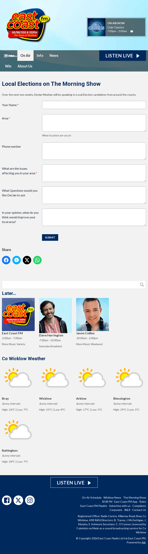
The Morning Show (134, 497)
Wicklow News (112, 497)
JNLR (127, 509)
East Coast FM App (125, 501)
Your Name (10, 105)
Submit (50, 237)
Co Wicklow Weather (23, 358)
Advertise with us (119, 505)
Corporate (116, 509)
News (54, 55)
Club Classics (115, 27)
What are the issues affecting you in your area (19, 171)
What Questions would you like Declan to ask (19, 193)
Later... (9, 293)
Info (40, 55)
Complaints (139, 505)
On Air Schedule (92, 497)
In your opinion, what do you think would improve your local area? (20, 217)
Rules (142, 501)
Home (9, 55)
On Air (25, 55)
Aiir (143, 542)
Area (6, 118)
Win (8, 66)
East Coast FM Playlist (93, 505)
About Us (25, 66)
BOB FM (107, 501)
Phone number (11, 146)
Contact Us (139, 509)
